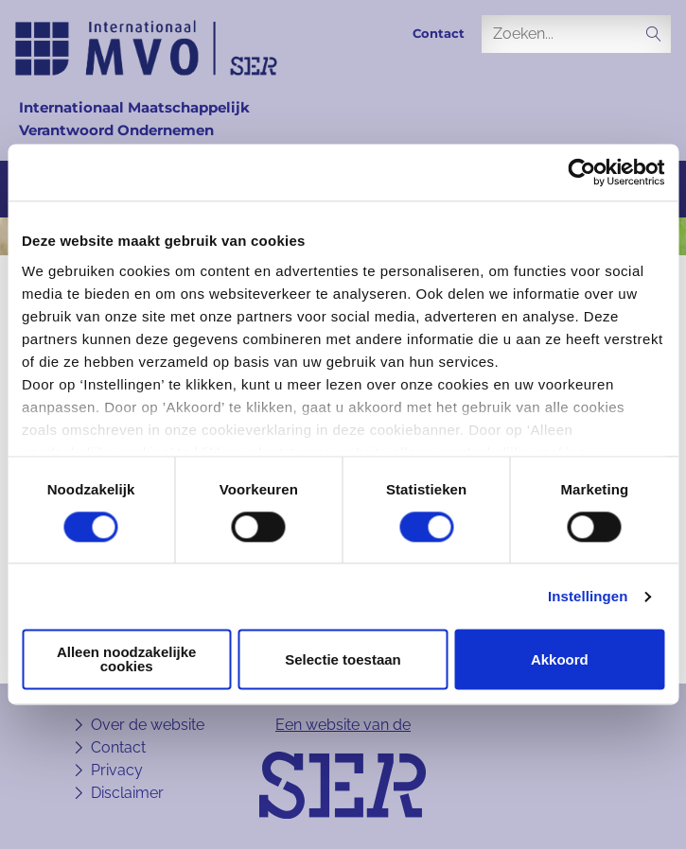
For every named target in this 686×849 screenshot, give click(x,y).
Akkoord (560, 659)
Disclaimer (127, 793)
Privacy (117, 770)
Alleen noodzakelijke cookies (127, 660)
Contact (439, 33)
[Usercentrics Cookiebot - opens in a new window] (581, 172)
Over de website (147, 725)
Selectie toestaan (343, 659)
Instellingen (588, 596)
